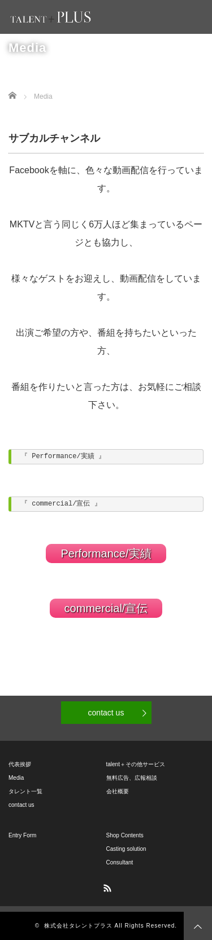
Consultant (119, 862)
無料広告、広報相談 (131, 778)
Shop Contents (125, 835)
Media (16, 778)
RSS (106, 886)
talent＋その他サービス (135, 764)
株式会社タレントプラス (78, 926)
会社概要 (117, 791)
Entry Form (22, 835)
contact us (106, 712)
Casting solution (126, 849)
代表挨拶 (19, 764)
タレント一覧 (25, 791)
